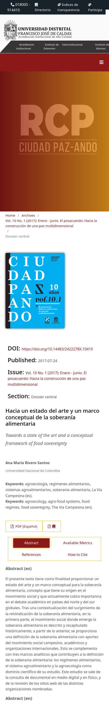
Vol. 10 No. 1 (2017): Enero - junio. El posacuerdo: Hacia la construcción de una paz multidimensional (51, 223)
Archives (28, 215)
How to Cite (78, 554)
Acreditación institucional (25, 46)
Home (10, 215)
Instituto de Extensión (51, 46)
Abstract (31, 542)
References (31, 554)
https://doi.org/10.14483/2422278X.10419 (57, 349)
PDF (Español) (26, 526)
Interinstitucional (72, 44)
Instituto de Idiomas (102, 46)
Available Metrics (77, 542)
